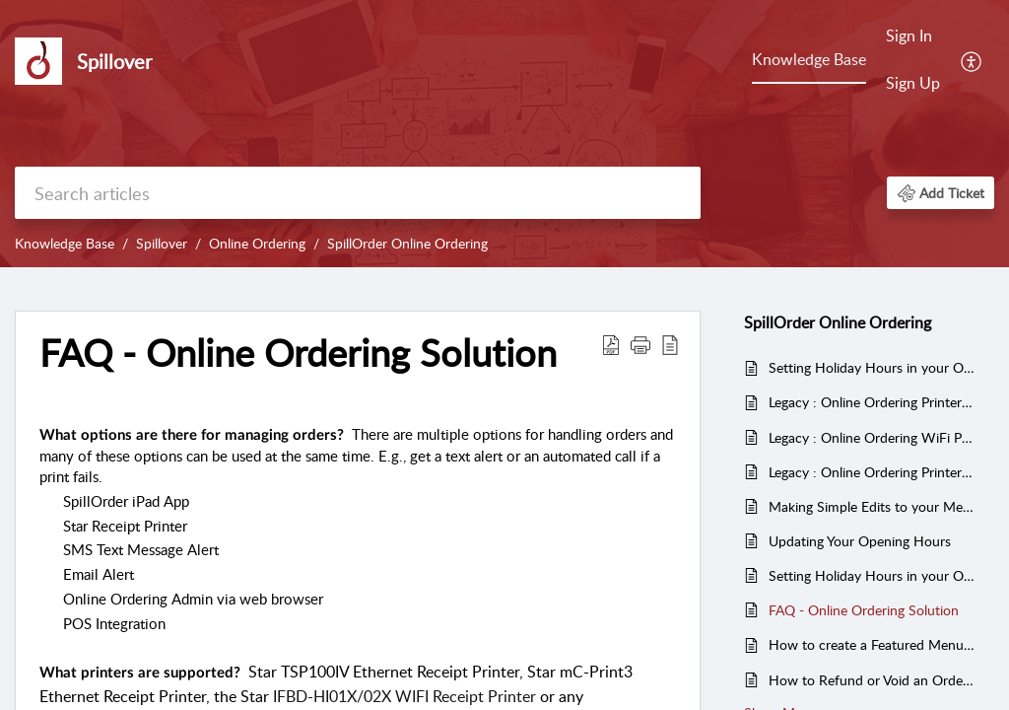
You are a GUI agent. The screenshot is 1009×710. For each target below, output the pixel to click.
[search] (358, 193)
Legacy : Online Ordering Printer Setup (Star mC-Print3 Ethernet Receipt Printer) (872, 471)
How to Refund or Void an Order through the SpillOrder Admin (872, 680)
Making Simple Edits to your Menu (872, 506)
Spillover (161, 243)
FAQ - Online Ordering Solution (298, 353)
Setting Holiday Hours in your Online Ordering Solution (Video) (872, 367)
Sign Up (913, 83)
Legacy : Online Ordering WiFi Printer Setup (872, 437)
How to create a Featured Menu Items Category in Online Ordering (872, 644)
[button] (940, 193)
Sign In (909, 35)
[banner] (504, 133)
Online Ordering (257, 243)
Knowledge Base (809, 59)
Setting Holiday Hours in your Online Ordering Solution (872, 575)
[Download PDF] (611, 344)
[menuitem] (913, 60)
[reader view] (670, 344)
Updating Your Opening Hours (860, 541)
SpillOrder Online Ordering (407, 243)
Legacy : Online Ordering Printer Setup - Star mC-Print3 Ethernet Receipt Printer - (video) (872, 401)
